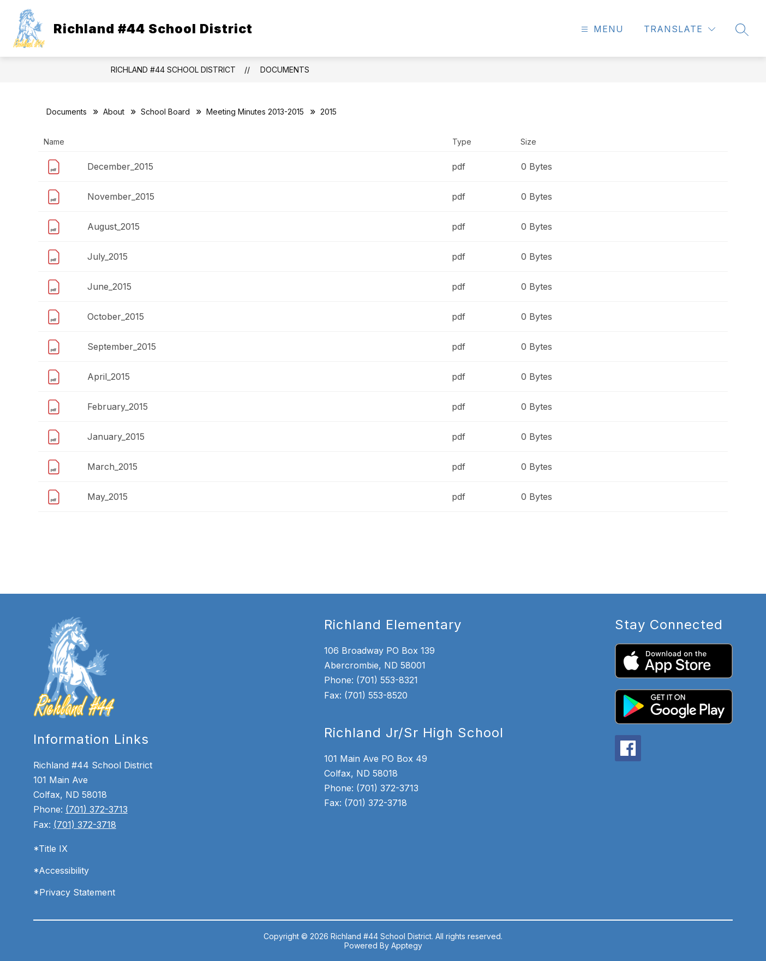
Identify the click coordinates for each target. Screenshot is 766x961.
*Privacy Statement (74, 892)
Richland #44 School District (173, 69)
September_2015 (121, 346)
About (113, 111)
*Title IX (50, 848)
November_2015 (120, 196)
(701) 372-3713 (96, 809)
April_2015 (108, 376)
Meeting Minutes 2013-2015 (255, 111)
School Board (165, 111)
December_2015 (120, 166)
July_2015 (107, 256)
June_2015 (109, 286)
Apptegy (406, 945)
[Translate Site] (679, 29)
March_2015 (112, 466)
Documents (284, 69)
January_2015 (116, 436)
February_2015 (117, 406)
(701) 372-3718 (84, 824)
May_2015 (107, 496)
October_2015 (115, 316)
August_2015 (113, 226)
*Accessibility (61, 870)
